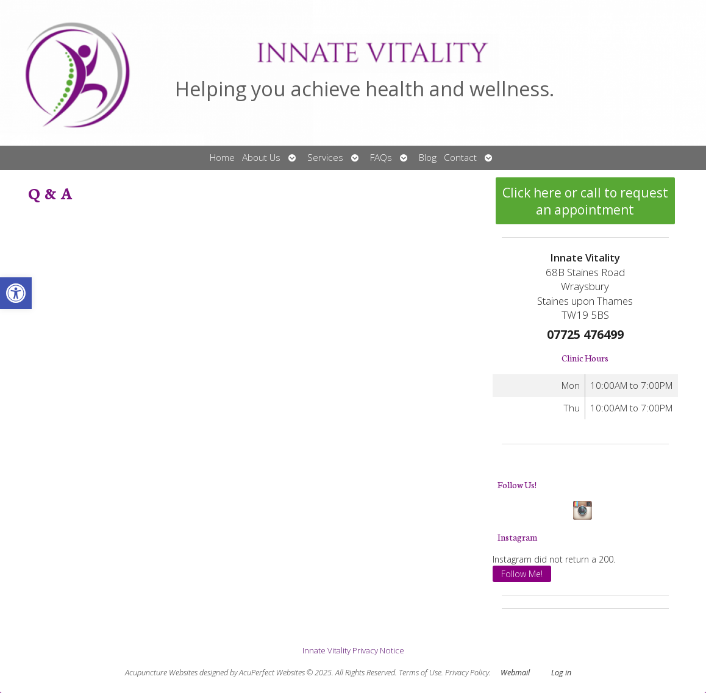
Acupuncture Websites (161, 672)
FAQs (381, 157)
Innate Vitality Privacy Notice (353, 650)
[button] (16, 293)
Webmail (515, 672)
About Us (261, 157)
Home (222, 157)
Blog (428, 157)
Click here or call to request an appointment (585, 201)
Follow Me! (522, 574)
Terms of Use (420, 672)
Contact (460, 157)
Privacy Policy (467, 672)
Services (325, 157)
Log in (561, 672)
